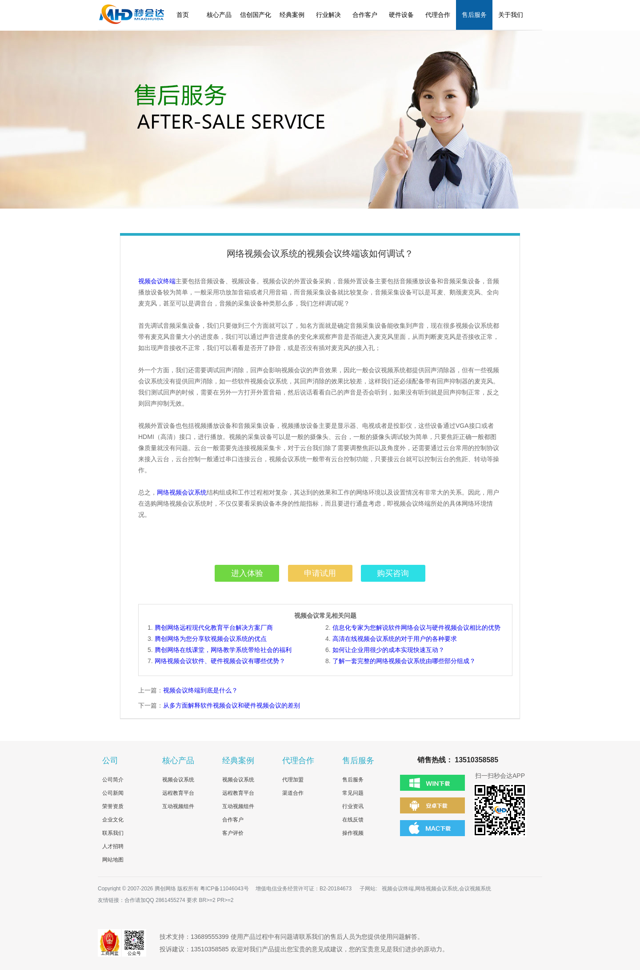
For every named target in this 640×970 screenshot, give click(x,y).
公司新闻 (113, 793)
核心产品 (219, 14)
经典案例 (292, 14)
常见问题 (353, 793)
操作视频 (353, 833)
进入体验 (247, 573)
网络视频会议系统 (182, 492)
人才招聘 (113, 846)
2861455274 (170, 900)
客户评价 (233, 833)
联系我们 (113, 833)
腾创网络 (165, 888)
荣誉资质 (113, 806)
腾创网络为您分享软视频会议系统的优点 (211, 638)
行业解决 (328, 14)
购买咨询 (393, 573)
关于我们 (510, 14)
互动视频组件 (178, 806)
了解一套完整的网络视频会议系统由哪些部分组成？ (404, 660)
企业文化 (113, 820)
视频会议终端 (157, 281)
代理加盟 (293, 780)
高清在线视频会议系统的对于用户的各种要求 (394, 638)
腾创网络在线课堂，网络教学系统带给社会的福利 (223, 649)
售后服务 (474, 14)
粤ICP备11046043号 (224, 888)
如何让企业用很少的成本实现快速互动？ (388, 649)
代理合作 (437, 14)
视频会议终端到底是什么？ (200, 690)
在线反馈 (353, 820)
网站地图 (113, 860)
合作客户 (364, 14)
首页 (182, 14)
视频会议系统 (178, 780)
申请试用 (320, 573)
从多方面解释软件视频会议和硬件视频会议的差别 (231, 705)
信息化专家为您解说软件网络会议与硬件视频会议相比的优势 (416, 627)
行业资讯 (353, 806)
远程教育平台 (178, 793)
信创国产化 (255, 14)
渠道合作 (293, 793)
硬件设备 (401, 14)
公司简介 (113, 780)
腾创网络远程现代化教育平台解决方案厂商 (214, 627)
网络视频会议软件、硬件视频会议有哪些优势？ (220, 660)
